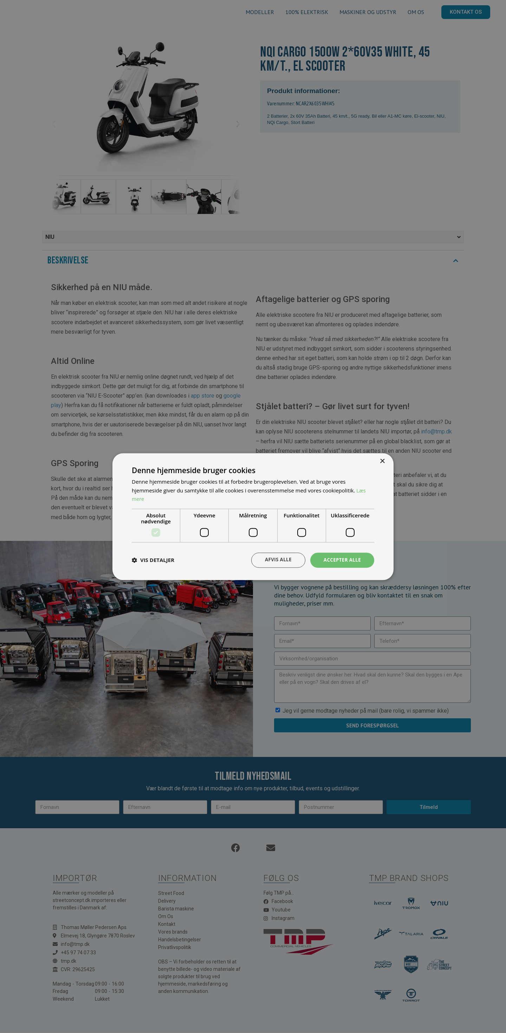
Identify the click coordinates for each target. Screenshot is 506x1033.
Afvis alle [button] (276, 559)
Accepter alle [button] (341, 559)
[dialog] (253, 516)
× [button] (382, 461)
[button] (153, 560)
